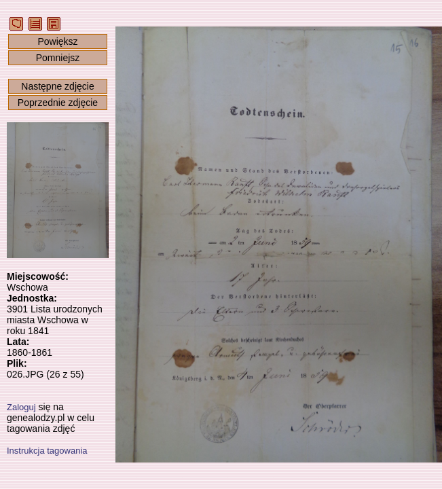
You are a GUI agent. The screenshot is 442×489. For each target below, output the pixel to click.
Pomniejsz (58, 57)
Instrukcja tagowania (47, 451)
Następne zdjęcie (57, 86)
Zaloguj (21, 407)
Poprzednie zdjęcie (58, 102)
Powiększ (57, 41)
